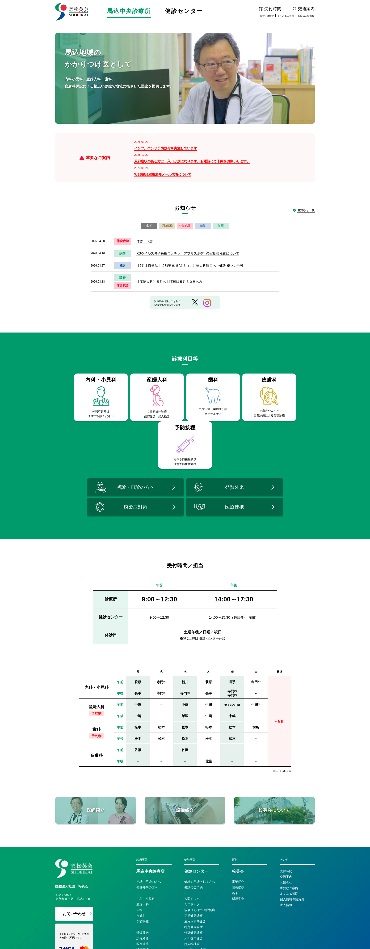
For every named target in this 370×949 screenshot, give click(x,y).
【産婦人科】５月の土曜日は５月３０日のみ (169, 263)
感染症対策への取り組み (153, 894)
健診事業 (190, 793)
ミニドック (192, 838)
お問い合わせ (267, 15)
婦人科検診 (192, 877)
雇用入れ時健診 (195, 855)
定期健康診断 (193, 849)
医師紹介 (142, 889)
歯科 (139, 843)
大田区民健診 (193, 872)
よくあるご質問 (286, 15)
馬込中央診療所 (130, 11)
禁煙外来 (142, 866)
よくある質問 (289, 827)
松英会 (238, 805)
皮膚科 (141, 849)
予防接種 (142, 855)
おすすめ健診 (193, 889)
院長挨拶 (238, 821)
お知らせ (286, 816)
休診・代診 (144, 222)
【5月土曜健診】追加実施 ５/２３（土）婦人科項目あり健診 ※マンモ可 (189, 247)
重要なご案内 (289, 821)
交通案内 (286, 810)
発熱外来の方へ (147, 821)
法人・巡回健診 (195, 906)
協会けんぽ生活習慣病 (199, 843)
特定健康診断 (193, 860)
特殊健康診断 (193, 866)
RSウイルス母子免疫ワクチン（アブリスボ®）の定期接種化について (187, 235)
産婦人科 (142, 838)
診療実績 (142, 883)
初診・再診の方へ (148, 815)
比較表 (188, 894)
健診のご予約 (193, 821)
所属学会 (238, 832)
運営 (235, 793)
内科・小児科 (145, 832)
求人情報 (286, 838)
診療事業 (142, 793)
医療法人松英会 (306, 15)
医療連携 (142, 877)
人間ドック (192, 832)
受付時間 (286, 804)
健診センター (186, 11)
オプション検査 (195, 883)
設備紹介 (142, 872)
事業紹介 (238, 815)
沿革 (235, 826)
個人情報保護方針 (292, 833)
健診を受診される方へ (199, 815)
